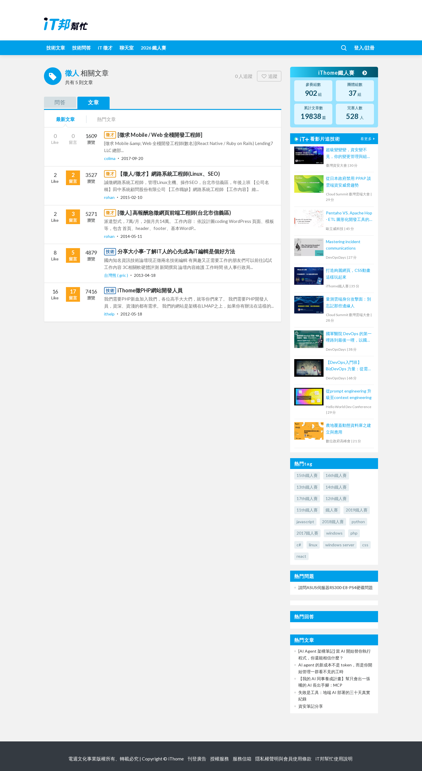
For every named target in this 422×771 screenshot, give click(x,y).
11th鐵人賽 (307, 509)
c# (299, 544)
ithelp (109, 313)
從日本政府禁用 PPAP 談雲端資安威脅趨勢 (348, 181)
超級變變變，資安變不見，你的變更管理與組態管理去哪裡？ (348, 153)
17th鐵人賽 (307, 498)
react (301, 556)
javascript (305, 521)
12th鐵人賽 (336, 498)
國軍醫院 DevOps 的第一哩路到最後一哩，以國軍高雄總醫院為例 (349, 337)
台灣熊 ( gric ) (116, 275)
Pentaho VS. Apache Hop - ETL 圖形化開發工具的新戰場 (349, 216)
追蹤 (269, 76)
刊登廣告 (197, 758)
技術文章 (55, 47)
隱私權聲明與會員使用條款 (283, 758)
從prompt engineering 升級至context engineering (349, 394)
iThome (176, 758)
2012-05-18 (131, 313)
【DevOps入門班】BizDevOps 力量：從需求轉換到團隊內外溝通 (349, 366)
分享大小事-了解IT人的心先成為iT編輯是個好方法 (176, 251)
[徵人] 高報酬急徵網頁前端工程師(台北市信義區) (174, 212)
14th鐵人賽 (336, 487)
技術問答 (81, 47)
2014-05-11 (131, 236)
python (358, 521)
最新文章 (65, 119)
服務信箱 (242, 758)
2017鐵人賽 (307, 533)
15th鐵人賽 (307, 475)
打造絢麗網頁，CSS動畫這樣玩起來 (348, 273)
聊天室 (127, 47)
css (365, 544)
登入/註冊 (364, 47)
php (354, 533)
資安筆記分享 (310, 706)
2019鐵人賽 (356, 509)
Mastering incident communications (343, 244)
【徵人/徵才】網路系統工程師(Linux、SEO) (169, 173)
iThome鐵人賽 (342, 72)
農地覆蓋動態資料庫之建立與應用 (348, 428)
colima (110, 158)
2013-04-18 (145, 275)
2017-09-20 (132, 158)
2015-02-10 (131, 197)
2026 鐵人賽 (153, 47)
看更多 (368, 139)
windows (334, 533)
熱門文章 (106, 119)
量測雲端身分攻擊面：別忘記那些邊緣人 (348, 302)
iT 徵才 (105, 47)
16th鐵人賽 (336, 475)
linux (313, 544)
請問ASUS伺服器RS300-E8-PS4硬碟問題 (335, 587)
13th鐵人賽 (307, 487)
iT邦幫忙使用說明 (334, 758)
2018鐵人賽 (333, 521)
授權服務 (219, 758)
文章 (93, 102)
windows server (339, 544)
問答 (60, 102)
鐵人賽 (332, 509)
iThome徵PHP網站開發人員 (150, 290)
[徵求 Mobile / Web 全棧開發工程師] (160, 135)
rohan (109, 197)
